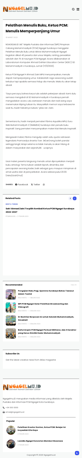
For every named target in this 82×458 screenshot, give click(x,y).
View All (73, 285)
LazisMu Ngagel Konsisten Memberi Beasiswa (40, 441)
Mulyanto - (23, 298)
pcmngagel (11, 216)
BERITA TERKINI (12, 204)
